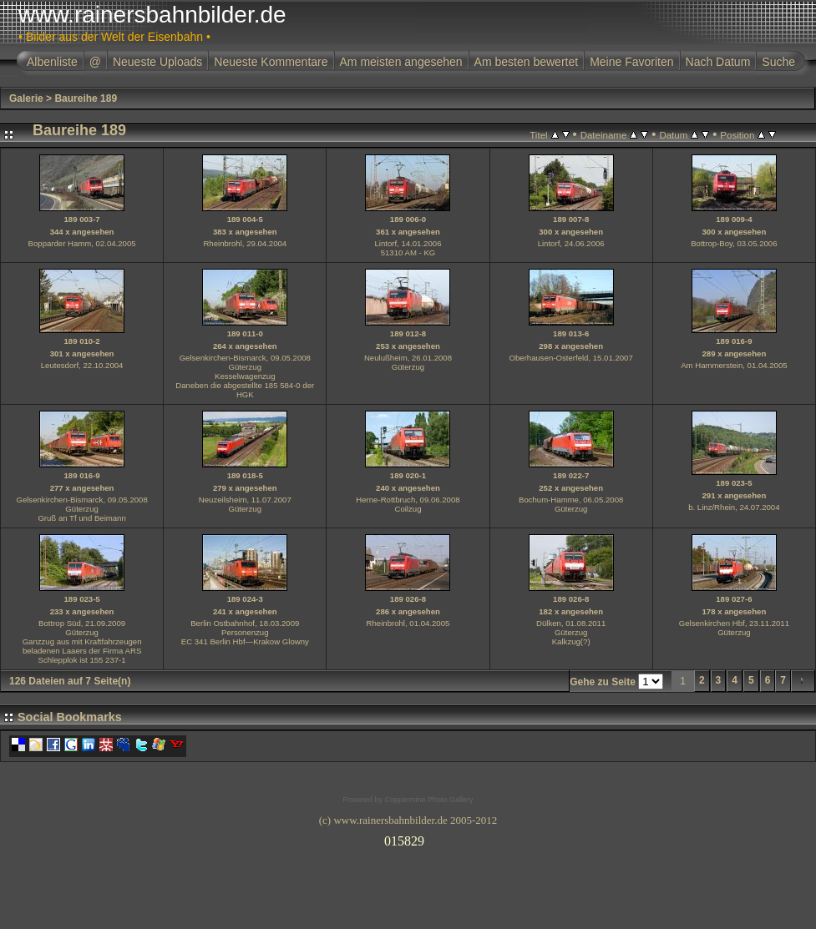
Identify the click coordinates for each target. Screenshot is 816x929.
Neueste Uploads (157, 61)
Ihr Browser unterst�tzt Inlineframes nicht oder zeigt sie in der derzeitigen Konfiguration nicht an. (408, 838)
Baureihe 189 (85, 98)
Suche (778, 61)
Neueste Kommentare (270, 61)
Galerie (26, 98)
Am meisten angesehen (401, 61)
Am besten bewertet (526, 61)
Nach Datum (718, 61)
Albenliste (52, 61)
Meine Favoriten (631, 61)
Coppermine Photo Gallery (428, 799)
